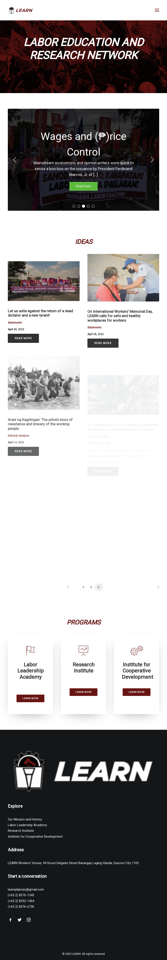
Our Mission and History (25, 820)
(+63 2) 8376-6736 (21, 908)
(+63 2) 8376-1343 (21, 896)
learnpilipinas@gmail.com (26, 891)
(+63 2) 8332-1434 (21, 902)
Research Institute (21, 832)
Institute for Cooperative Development (35, 838)
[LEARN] (21, 10)
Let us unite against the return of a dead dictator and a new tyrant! (40, 318)
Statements (15, 328)
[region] (83, 160)
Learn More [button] (30, 699)
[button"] (10, 922)
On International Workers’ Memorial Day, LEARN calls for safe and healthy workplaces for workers (119, 332)
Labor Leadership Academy (27, 826)
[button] (14, 159)
